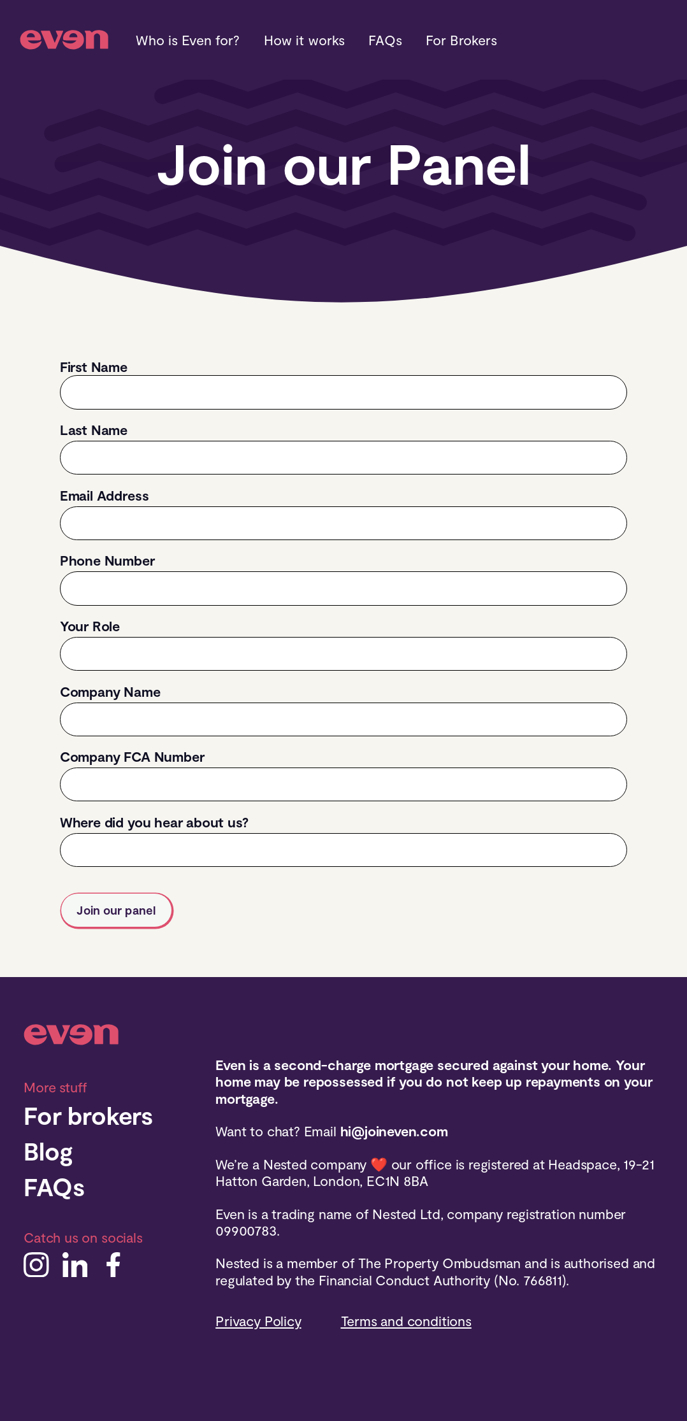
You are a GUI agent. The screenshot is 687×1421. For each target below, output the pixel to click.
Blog (48, 1150)
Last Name (93, 429)
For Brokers (461, 39)
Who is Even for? (188, 39)
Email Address (104, 495)
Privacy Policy (258, 1320)
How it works (304, 39)
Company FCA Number (132, 756)
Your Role (90, 625)
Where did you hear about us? (154, 821)
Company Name (110, 691)
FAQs (385, 39)
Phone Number (107, 560)
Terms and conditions (406, 1320)
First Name (93, 366)
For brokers (88, 1115)
